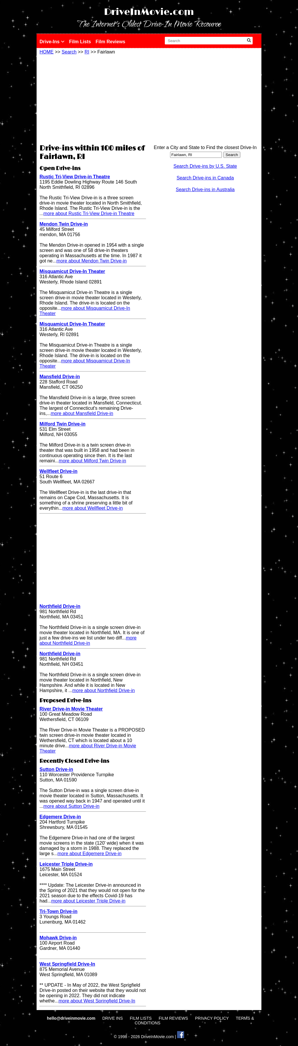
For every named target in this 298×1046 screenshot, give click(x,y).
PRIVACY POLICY (212, 1018)
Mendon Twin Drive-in (64, 224)
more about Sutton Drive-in (71, 806)
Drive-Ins (52, 41)
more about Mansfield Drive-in (82, 413)
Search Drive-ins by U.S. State (205, 166)
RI (87, 51)
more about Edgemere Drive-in (89, 853)
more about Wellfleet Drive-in (92, 508)
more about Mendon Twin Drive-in (91, 260)
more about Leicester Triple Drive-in (88, 900)
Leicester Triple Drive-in (66, 864)
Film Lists (80, 41)
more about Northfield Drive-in (88, 640)
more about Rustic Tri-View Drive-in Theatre (88, 213)
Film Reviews (110, 41)
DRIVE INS (112, 1018)
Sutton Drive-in (56, 769)
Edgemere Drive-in (60, 816)
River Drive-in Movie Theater (71, 708)
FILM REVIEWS (173, 1018)
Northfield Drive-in (60, 606)
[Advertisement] (93, 98)
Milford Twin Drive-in (62, 423)
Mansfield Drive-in (60, 376)
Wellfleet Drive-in (59, 471)
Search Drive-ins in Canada (205, 177)
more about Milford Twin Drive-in (92, 460)
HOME (47, 51)
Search (69, 51)
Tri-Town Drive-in (58, 911)
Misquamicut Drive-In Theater (72, 271)
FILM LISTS (141, 1018)
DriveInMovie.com (149, 12)
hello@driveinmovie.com (71, 1018)
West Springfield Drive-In (67, 964)
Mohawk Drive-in (58, 937)
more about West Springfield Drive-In (97, 1000)
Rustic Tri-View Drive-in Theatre (75, 176)
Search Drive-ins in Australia (205, 189)
